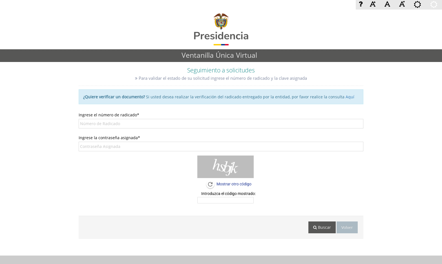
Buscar (322, 227)
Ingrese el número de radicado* (109, 114)
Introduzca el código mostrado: (228, 193)
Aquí (350, 96)
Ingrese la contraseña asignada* (109, 137)
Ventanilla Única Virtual (219, 55)
